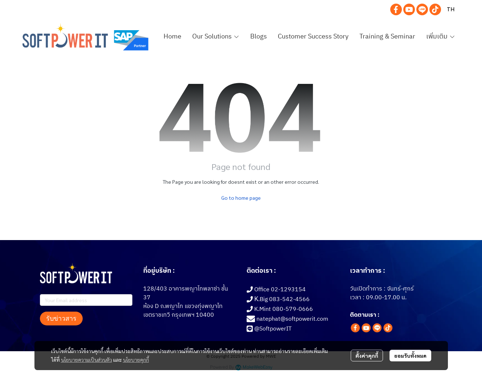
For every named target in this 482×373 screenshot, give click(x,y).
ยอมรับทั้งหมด (410, 355)
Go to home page (241, 197)
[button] (450, 9)
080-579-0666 (292, 309)
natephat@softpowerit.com (292, 319)
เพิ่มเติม (440, 36)
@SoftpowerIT (273, 329)
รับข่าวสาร (61, 318)
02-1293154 (288, 290)
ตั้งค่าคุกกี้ (366, 355)
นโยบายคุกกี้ (136, 359)
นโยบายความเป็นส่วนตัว (86, 359)
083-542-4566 (289, 299)
